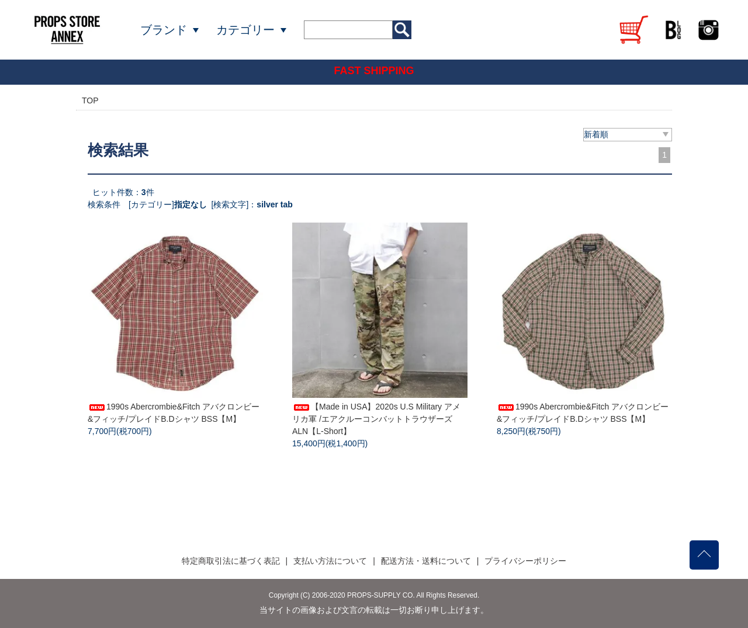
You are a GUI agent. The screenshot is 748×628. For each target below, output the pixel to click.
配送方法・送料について (426, 560)
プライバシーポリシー (525, 560)
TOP (90, 100)
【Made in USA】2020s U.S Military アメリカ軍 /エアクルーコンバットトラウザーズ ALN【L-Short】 (376, 419)
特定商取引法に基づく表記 (231, 560)
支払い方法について (330, 560)
